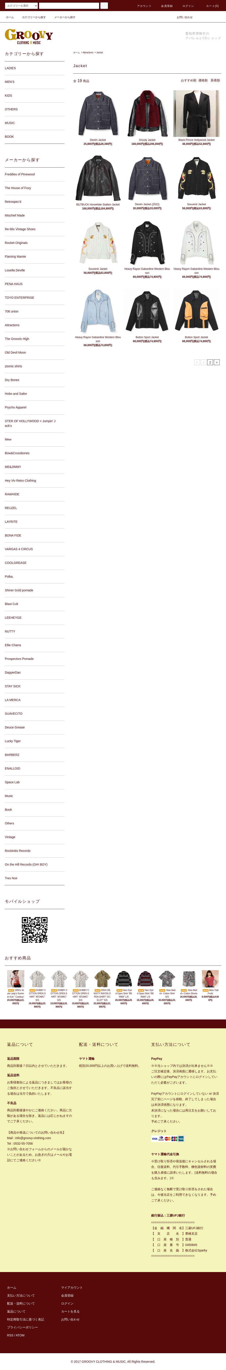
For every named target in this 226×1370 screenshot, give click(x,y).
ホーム (10, 17)
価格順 (203, 80)
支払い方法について (21, 1295)
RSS (10, 1335)
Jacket (99, 52)
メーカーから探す (62, 17)
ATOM (20, 1335)
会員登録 (164, 6)
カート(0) (210, 6)
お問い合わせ (182, 17)
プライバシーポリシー (22, 1327)
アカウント (142, 6)
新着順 (215, 80)
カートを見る (70, 1311)
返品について (16, 1311)
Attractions (88, 52)
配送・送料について (21, 1303)
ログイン (185, 6)
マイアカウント (72, 1287)
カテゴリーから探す (31, 17)
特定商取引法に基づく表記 (25, 1319)
